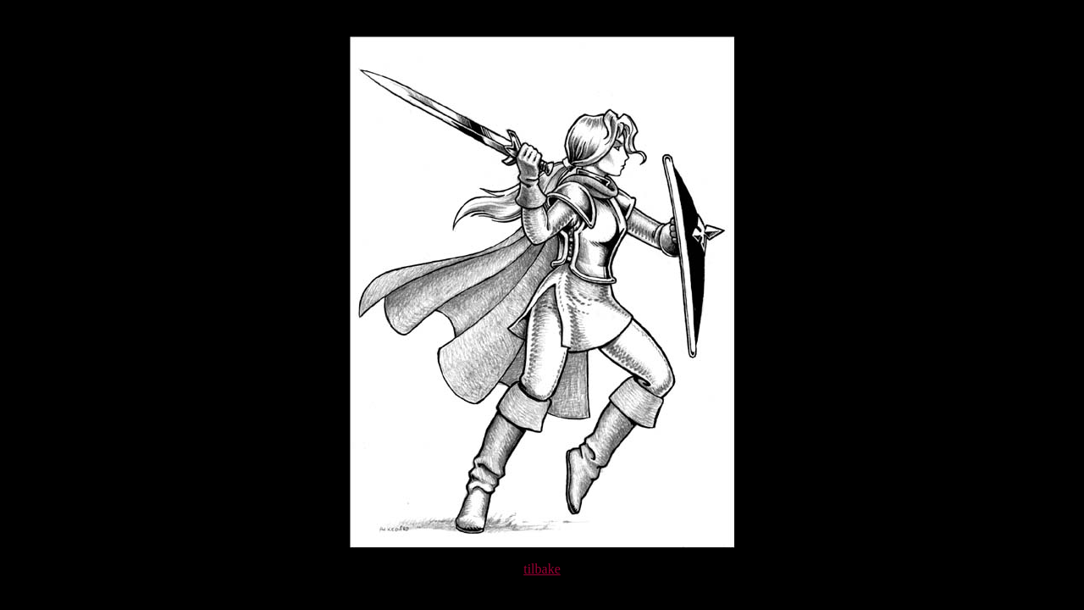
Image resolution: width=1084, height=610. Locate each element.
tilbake (542, 569)
